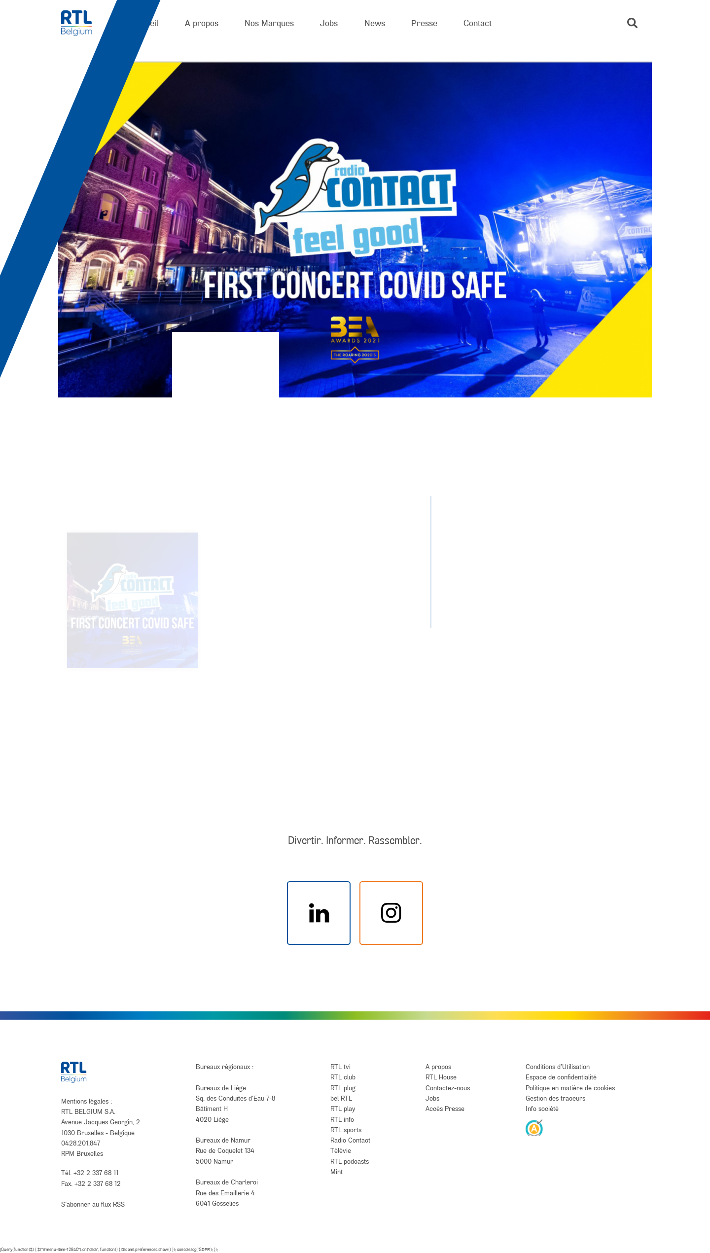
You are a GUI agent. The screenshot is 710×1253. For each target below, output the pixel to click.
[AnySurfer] (534, 1127)
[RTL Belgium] (83, 23)
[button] (632, 23)
